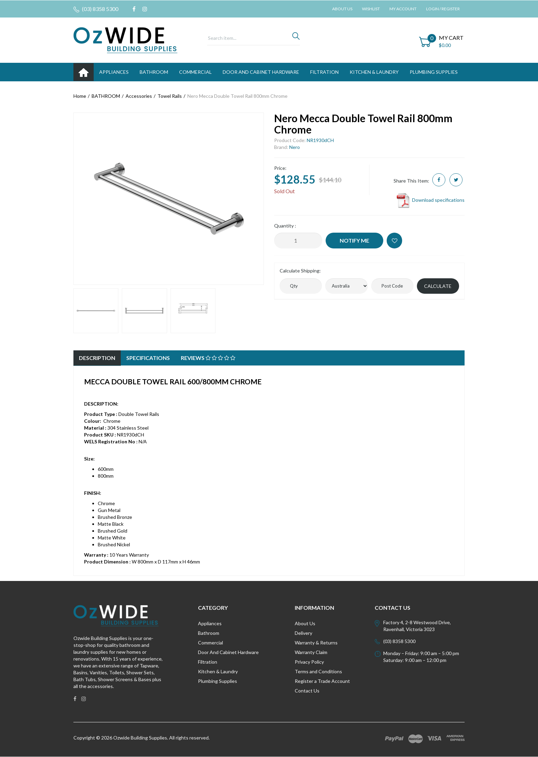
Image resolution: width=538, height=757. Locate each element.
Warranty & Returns (316, 642)
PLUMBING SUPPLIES (434, 72)
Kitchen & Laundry (218, 671)
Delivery (303, 633)
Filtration (207, 662)
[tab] (97, 358)
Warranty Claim (311, 652)
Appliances (210, 623)
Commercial (195, 72)
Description (97, 357)
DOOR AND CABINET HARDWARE (261, 72)
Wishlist (371, 8)
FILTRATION (324, 72)
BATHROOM (154, 72)
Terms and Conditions (318, 671)
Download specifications (430, 200)
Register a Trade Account (322, 681)
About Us (342, 8)
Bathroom (208, 633)
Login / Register (443, 8)
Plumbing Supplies (217, 681)
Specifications (148, 357)
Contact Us (307, 691)
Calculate (438, 286)
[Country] (346, 286)
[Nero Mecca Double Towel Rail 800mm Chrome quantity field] (298, 240)
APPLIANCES (114, 72)
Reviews (208, 357)
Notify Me (354, 240)
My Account (403, 8)
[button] (394, 240)
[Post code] (392, 286)
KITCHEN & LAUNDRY (374, 72)
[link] (134, 9)
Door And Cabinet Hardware (228, 652)
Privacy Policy (309, 662)
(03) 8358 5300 (95, 8)
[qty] (301, 286)
